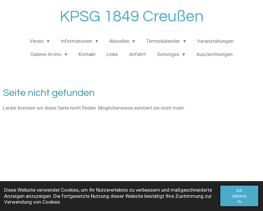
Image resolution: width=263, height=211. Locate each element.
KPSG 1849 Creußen (132, 16)
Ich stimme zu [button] (239, 196)
